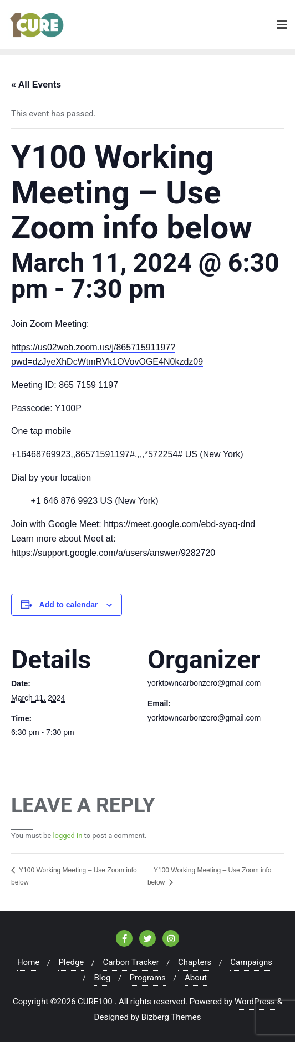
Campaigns (251, 962)
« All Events (36, 84)
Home (28, 962)
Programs (148, 978)
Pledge (71, 962)
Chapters (194, 962)
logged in (67, 835)
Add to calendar (68, 604)
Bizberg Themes (171, 1017)
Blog (102, 978)
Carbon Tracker (131, 962)
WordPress (255, 1002)
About (196, 978)
